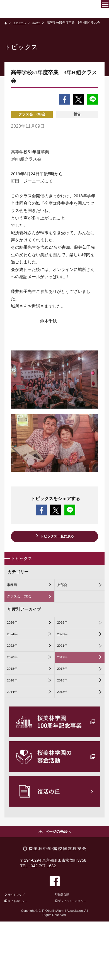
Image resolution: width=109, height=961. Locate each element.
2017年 (64, 694)
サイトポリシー (21, 940)
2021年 (64, 665)
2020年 (14, 680)
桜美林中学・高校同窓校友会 (42, 9)
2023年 (64, 650)
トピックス (22, 22)
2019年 (41, 22)
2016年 (14, 709)
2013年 (64, 724)
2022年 (14, 665)
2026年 (14, 635)
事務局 (14, 591)
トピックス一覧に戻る (57, 537)
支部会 (64, 591)
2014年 (14, 724)
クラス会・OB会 (23, 606)
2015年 (64, 709)
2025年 (64, 635)
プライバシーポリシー (77, 940)
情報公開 (66, 932)
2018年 (14, 694)
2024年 (14, 650)
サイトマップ (19, 932)
